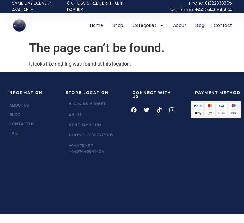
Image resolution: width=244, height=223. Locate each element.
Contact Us (21, 123)
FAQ (13, 133)
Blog (199, 25)
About (179, 25)
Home (96, 25)
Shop (117, 25)
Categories (148, 25)
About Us (19, 105)
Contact (223, 25)
